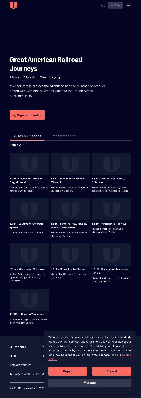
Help (13, 356)
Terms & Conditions (22, 374)
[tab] (64, 137)
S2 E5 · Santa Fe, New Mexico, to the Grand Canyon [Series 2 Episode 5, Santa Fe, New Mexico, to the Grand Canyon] (69, 226)
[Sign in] (115, 5)
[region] (90, 365)
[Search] (103, 5)
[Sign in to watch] (27, 115)
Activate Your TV (20, 365)
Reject (68, 373)
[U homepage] (13, 5)
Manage (90, 385)
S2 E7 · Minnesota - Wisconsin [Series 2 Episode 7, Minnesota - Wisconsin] (27, 269)
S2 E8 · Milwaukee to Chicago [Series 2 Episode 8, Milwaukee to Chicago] (68, 269)
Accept (111, 373)
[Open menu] (128, 5)
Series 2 (15, 145)
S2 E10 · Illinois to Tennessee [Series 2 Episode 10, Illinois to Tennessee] (27, 314)
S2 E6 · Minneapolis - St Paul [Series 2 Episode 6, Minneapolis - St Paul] (109, 224)
